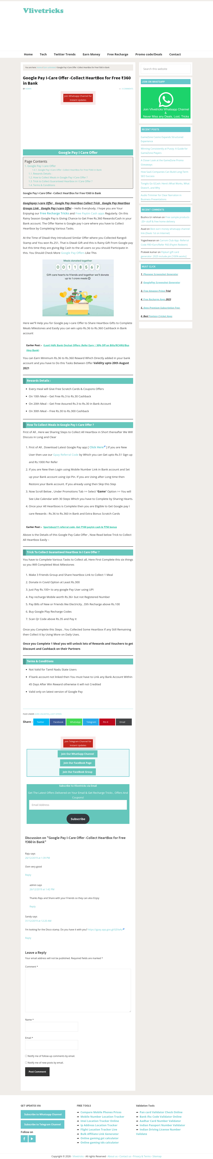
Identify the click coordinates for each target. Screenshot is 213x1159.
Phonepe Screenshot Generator (160, 274)
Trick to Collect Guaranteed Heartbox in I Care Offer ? (62, 181)
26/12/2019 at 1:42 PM (42, 889)
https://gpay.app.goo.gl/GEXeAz (105, 929)
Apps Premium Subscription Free (161, 307)
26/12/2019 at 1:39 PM (37, 857)
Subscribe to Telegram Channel (42, 1124)
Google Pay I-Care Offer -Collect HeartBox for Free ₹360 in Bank (70, 169)
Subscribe (78, 819)
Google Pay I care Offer (41, 166)
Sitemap (157, 1156)
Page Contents (36, 161)
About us (113, 1156)
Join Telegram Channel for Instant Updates (78, 743)
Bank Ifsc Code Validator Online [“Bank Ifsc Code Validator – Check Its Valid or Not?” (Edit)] (160, 1116)
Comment (31, 966)
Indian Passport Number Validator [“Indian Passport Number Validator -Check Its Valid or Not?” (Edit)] (162, 1125)
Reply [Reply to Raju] (28, 874)
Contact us (125, 1156)
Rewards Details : (42, 173)
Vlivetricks (43, 10)
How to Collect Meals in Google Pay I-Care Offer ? (60, 177)
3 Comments (127, 88)
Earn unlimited (42, 714)
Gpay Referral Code (65, 455)
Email (29, 1037)
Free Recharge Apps (154, 299)
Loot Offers (56, 714)
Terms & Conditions (44, 185)
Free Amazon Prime (154, 291)
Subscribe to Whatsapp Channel (43, 1114)
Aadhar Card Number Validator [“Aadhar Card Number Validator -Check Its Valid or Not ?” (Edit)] (160, 1121)
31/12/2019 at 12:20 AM (38, 920)
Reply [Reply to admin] (33, 906)
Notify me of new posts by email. (46, 1062)
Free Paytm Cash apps (89, 213)
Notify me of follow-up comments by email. (51, 1056)
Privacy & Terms (142, 1156)
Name (29, 1019)
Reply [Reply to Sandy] (28, 938)
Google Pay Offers (73, 253)
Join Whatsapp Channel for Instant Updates (78, 97)
